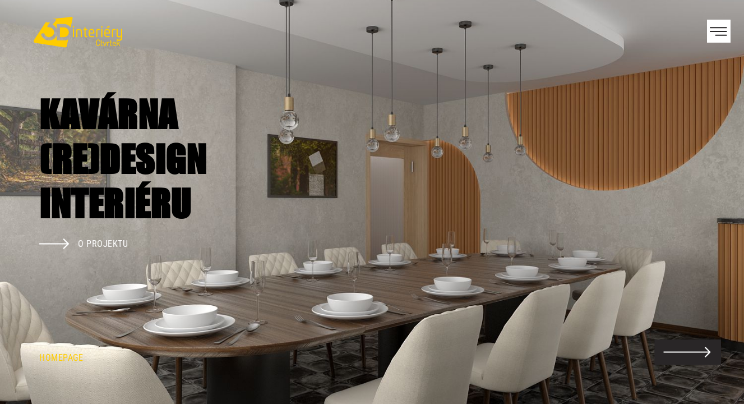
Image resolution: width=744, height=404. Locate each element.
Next (716, 202)
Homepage (61, 357)
